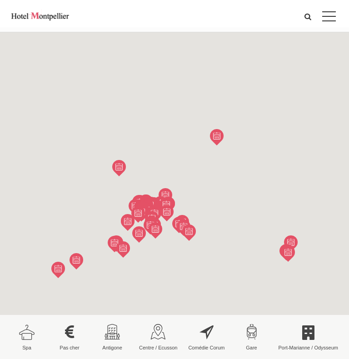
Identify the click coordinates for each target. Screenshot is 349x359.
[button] (308, 16)
